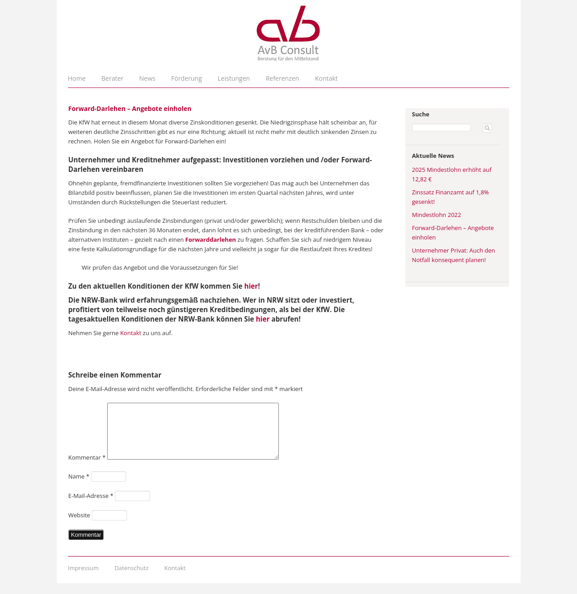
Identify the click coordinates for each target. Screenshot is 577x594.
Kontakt (326, 78)
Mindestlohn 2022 (436, 215)
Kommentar (87, 468)
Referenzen (282, 78)
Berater (112, 78)
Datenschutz (131, 579)
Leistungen (234, 78)
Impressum (83, 579)
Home (77, 78)
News (147, 78)
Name (79, 487)
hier (251, 285)
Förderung (186, 78)
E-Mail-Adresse (91, 506)
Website (79, 526)
